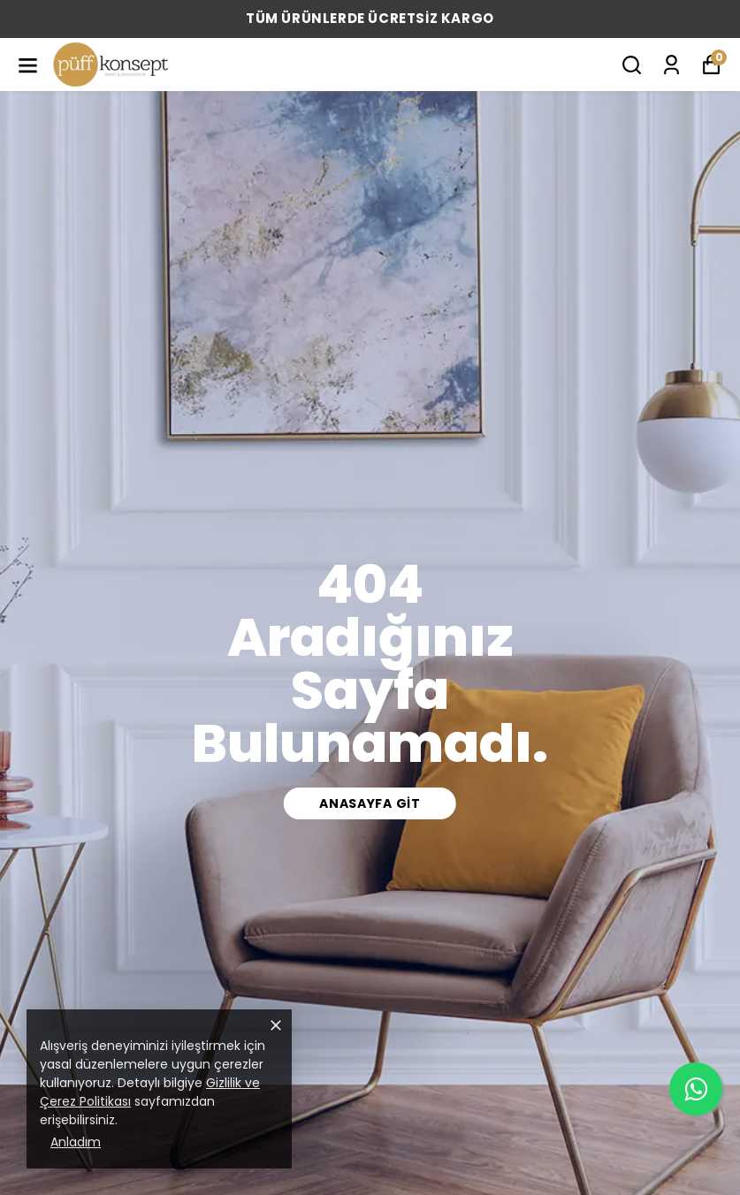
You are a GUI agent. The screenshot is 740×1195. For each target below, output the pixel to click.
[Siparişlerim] (671, 65)
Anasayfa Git (369, 803)
